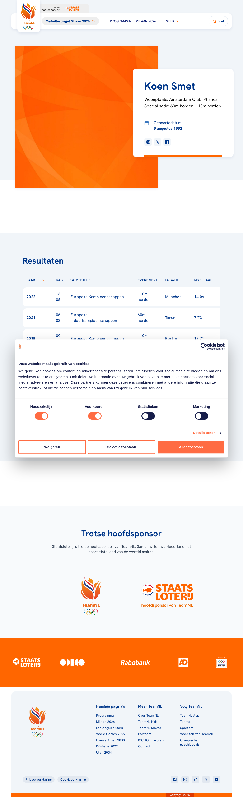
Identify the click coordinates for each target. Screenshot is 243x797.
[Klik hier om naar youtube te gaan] (216, 779)
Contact (144, 746)
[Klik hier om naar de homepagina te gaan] (28, 16)
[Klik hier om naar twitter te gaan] (206, 779)
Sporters (186, 728)
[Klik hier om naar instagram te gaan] (185, 779)
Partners (144, 734)
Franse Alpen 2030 (110, 740)
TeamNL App (189, 715)
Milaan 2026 (148, 21)
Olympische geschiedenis (190, 742)
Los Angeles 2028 (109, 728)
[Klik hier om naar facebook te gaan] (174, 779)
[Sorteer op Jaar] (42, 280)
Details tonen (204, 433)
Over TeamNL (148, 715)
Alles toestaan (191, 447)
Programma (120, 21)
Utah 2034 (104, 752)
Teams (185, 721)
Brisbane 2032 (107, 746)
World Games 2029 (110, 734)
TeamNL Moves (149, 728)
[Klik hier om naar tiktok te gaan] (195, 779)
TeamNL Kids (148, 721)
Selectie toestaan (121, 447)
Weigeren (52, 447)
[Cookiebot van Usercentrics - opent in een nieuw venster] (204, 346)
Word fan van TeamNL (197, 734)
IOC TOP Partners (151, 740)
